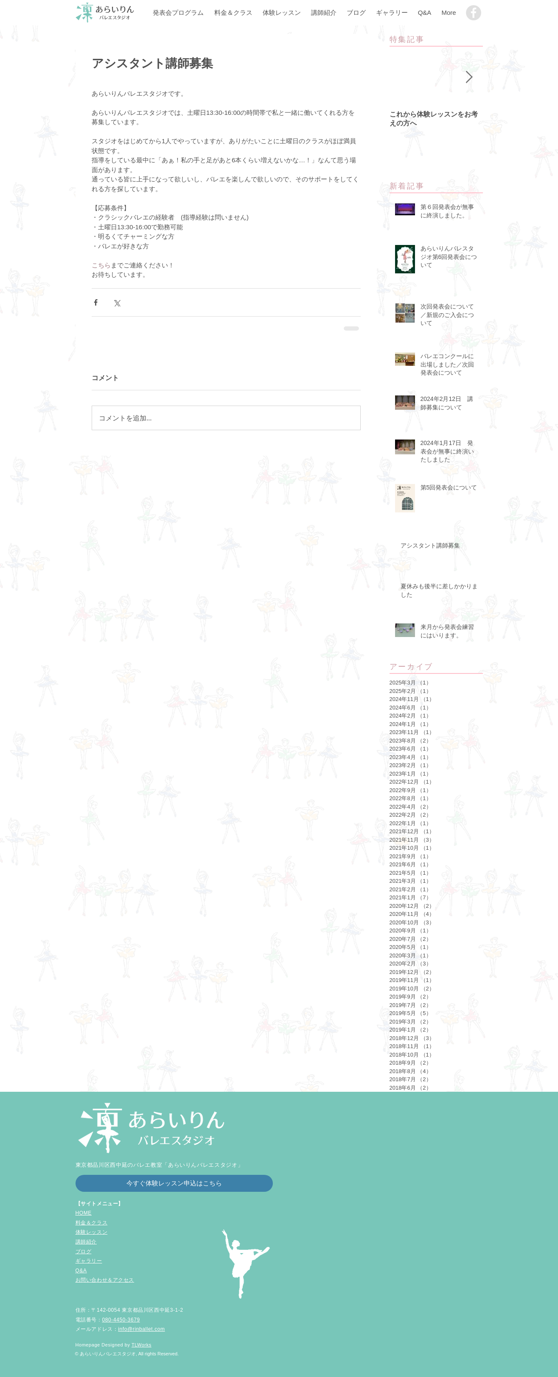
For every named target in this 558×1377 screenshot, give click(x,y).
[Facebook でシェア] (96, 302)
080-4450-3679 (121, 1320)
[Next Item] (469, 77)
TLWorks (141, 1344)
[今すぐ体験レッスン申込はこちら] (174, 1183)
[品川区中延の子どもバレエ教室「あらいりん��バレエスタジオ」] (473, 12)
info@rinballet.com (141, 1329)
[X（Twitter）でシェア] (116, 302)
